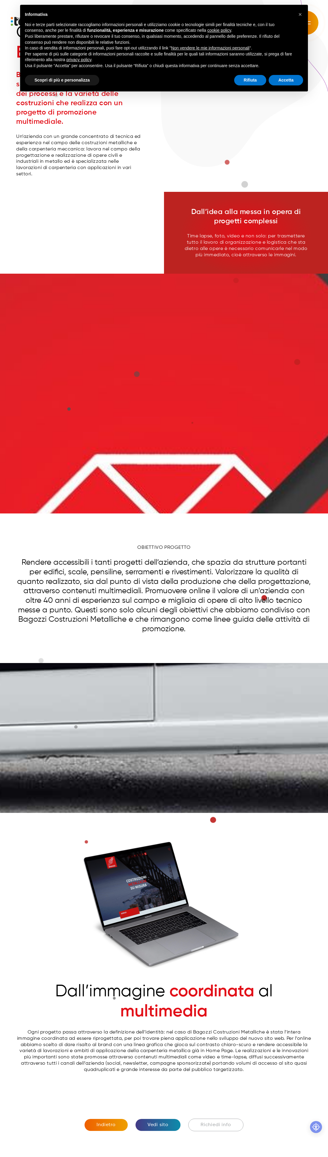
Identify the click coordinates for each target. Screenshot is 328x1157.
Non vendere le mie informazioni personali (210, 48)
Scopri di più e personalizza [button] (62, 80)
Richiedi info (216, 1125)
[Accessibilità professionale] (316, 1127)
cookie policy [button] (219, 30)
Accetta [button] (286, 80)
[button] (300, 14)
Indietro (106, 1125)
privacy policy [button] (79, 59)
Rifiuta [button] (250, 80)
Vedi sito (158, 1125)
